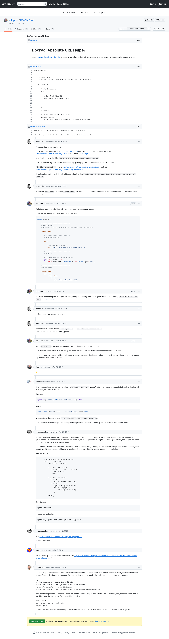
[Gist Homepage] (8, 3)
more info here (48, 299)
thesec (38, 550)
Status (73, 633)
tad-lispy (39, 381)
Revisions (21, 29)
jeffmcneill (40, 567)
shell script (84, 154)
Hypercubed (41, 432)
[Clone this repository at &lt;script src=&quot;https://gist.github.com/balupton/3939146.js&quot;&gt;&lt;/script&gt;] (137, 29)
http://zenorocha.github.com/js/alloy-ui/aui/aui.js (81, 167)
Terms (53, 633)
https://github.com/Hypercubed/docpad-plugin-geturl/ (61, 536)
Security (66, 633)
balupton (13, 20)
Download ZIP (159, 29)
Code (8, 29)
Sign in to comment (101, 621)
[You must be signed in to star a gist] (149, 20)
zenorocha (40, 141)
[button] (149, 29)
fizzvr (38, 367)
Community (81, 633)
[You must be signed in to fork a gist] (160, 20)
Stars (36, 29)
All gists (52, 4)
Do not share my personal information (123, 633)
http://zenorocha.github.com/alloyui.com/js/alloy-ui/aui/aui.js (59, 169)
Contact (94, 633)
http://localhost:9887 (70, 151)
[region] (84, 53)
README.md (27, 20)
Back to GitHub (63, 4)
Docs (88, 633)
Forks (49, 29)
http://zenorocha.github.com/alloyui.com (51, 154)
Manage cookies (103, 633)
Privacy (59, 633)
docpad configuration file (49, 57)
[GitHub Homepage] (34, 632)
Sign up (162, 4)
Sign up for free (37, 621)
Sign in (153, 4)
